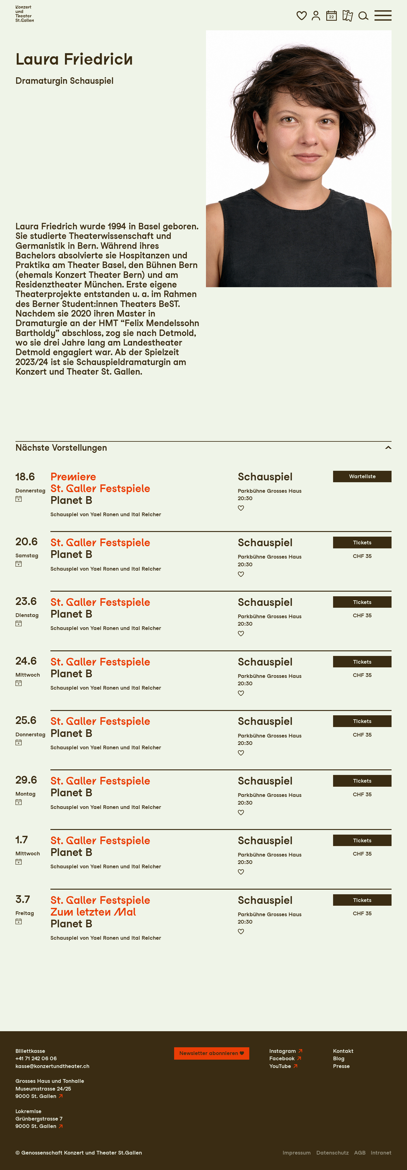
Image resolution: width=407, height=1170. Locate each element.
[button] (302, 15)
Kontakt (343, 1051)
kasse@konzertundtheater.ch (52, 1066)
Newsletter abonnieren (208, 1053)
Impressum (297, 1152)
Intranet (381, 1152)
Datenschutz (332, 1152)
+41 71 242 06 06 (36, 1058)
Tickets (362, 542)
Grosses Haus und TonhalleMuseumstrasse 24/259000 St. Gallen (49, 1088)
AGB (360, 1152)
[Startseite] (24, 13)
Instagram (282, 1051)
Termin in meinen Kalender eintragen (18, 498)
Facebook (282, 1058)
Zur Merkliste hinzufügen (241, 508)
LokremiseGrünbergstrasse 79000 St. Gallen (38, 1119)
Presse (341, 1066)
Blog (339, 1058)
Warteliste (362, 476)
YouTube (280, 1066)
